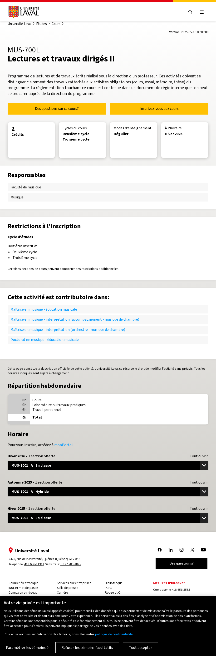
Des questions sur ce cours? (57, 108)
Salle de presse (67, 587)
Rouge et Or (113, 592)
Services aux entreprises (74, 583)
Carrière (62, 592)
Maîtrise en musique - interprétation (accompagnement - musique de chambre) (74, 319)
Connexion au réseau (23, 592)
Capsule (14, 597)
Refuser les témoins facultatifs (87, 650)
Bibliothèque (114, 583)
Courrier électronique (23, 583)
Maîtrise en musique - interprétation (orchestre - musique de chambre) (67, 329)
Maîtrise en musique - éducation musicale (43, 309)
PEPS (108, 587)
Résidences (113, 597)
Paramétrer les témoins (26, 650)
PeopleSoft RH (67, 597)
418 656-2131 (33, 564)
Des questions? (181, 563)
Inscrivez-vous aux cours (159, 108)
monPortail (64, 444)
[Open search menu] (190, 12)
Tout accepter (140, 650)
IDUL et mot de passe (23, 587)
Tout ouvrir (199, 456)
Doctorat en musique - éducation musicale (44, 339)
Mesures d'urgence (169, 583)
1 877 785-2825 (70, 564)
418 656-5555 (181, 589)
